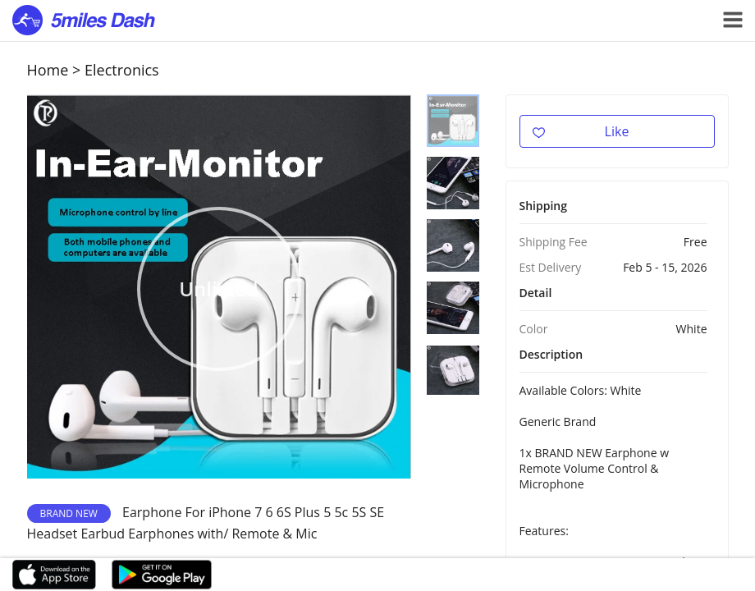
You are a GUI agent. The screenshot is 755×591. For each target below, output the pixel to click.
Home (48, 70)
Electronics (122, 70)
